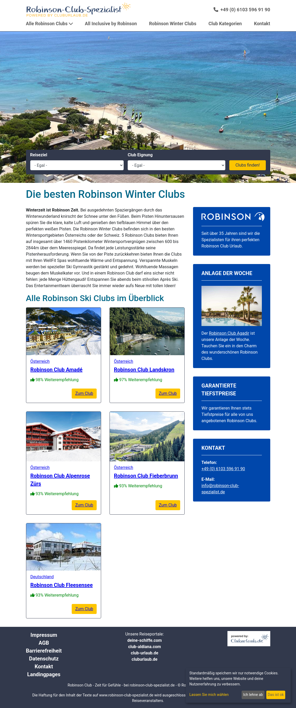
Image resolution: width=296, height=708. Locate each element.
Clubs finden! (247, 165)
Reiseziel (38, 154)
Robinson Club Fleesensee (61, 585)
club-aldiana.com (144, 646)
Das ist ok (276, 695)
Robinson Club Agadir (229, 333)
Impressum (43, 635)
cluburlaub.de (144, 659)
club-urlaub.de (144, 652)
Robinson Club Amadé (56, 369)
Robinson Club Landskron (144, 369)
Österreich (40, 361)
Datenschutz (44, 658)
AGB (44, 643)
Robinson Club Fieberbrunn (146, 476)
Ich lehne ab (253, 695)
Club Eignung (140, 154)
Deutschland (42, 576)
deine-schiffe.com (144, 640)
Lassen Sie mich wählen (209, 695)
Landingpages (43, 674)
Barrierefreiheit (44, 651)
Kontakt (44, 666)
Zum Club (84, 393)
